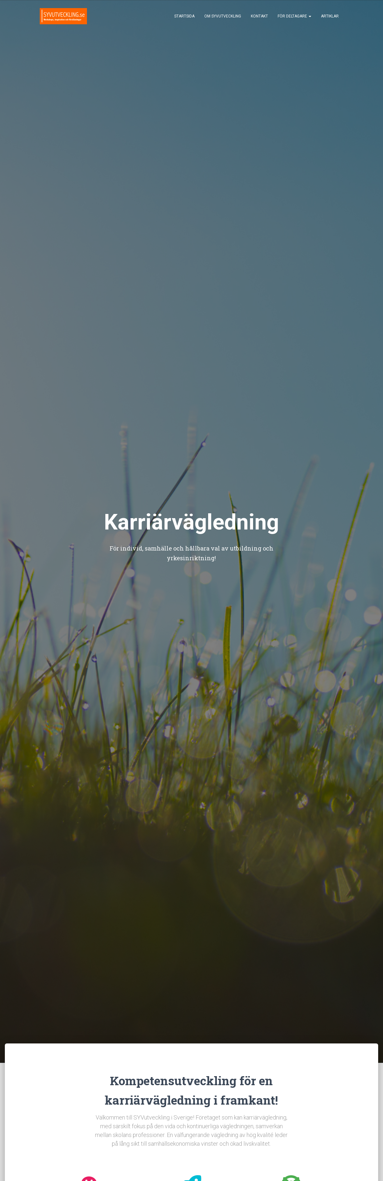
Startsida (184, 16)
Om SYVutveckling (222, 16)
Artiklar (330, 16)
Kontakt (259, 16)
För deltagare (294, 16)
